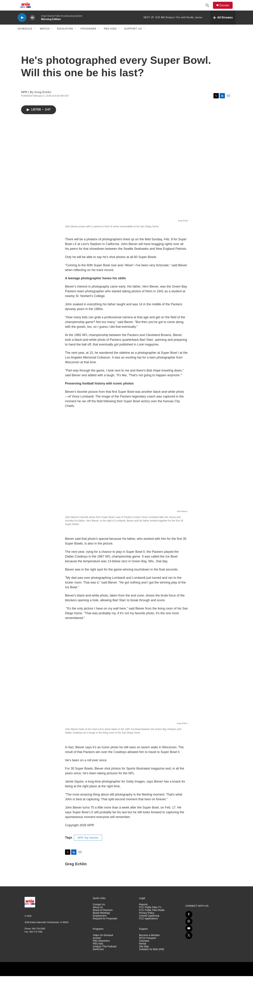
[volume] (32, 26)
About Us (98, 915)
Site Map (144, 954)
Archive (97, 946)
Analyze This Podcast (104, 954)
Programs (88, 36)
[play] (22, 26)
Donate (226, 9)
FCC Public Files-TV (150, 915)
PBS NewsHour (101, 948)
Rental (142, 951)
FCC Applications (148, 926)
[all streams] (222, 25)
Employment (99, 923)
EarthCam (98, 957)
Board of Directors (103, 918)
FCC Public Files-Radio (151, 918)
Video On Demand (103, 943)
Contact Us (99, 912)
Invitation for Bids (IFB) (151, 957)
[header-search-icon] (209, 9)
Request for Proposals (105, 926)
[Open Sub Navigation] (35, 36)
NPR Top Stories (88, 845)
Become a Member (149, 943)
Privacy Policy (146, 921)
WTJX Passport (147, 946)
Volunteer (144, 948)
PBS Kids (110, 36)
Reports (143, 912)
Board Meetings (101, 921)
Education (65, 36)
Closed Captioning (149, 923)
